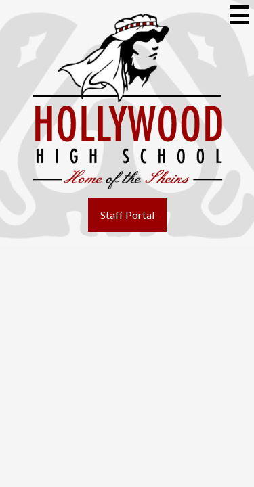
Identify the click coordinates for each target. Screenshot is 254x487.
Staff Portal (127, 214)
